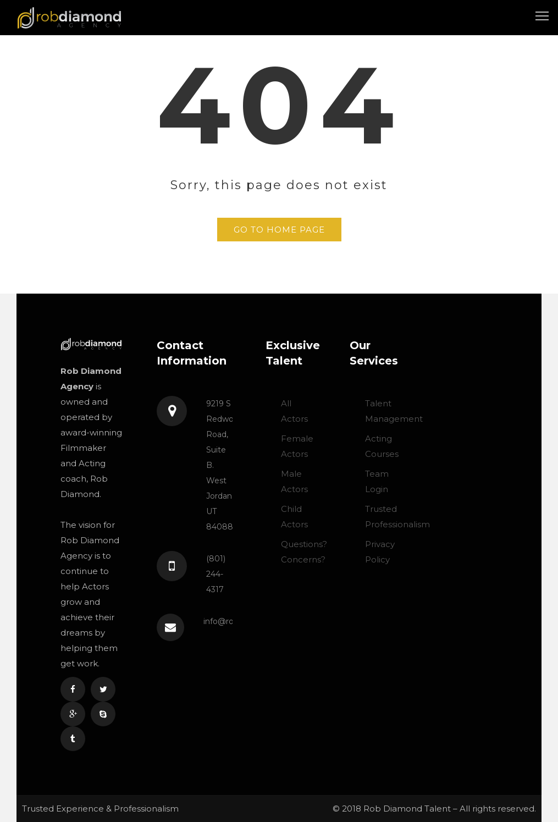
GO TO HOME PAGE (279, 229)
